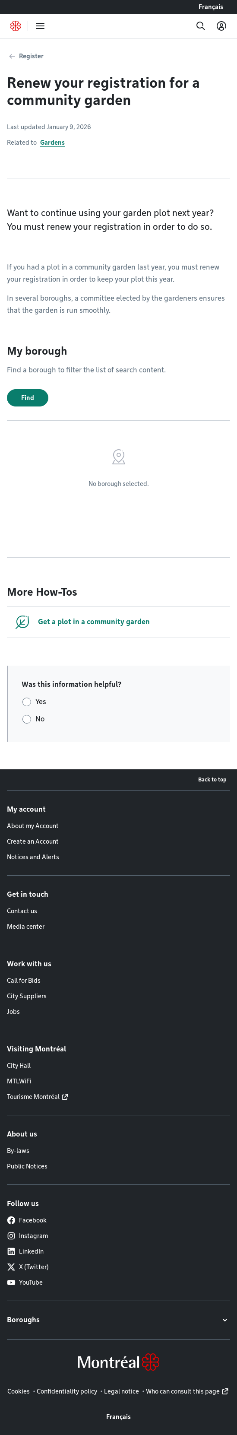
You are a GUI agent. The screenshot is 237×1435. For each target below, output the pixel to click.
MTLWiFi (19, 1081)
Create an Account (33, 841)
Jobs (13, 1011)
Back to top (212, 779)
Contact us (22, 911)
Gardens (52, 142)
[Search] (200, 26)
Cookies (18, 1391)
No (39, 719)
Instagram (27, 1236)
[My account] (221, 26)
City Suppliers (27, 996)
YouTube (25, 1282)
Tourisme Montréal (33, 1096)
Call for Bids (24, 980)
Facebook (27, 1220)
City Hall (19, 1065)
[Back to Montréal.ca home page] (15, 26)
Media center (25, 926)
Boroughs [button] (23, 1320)
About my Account (33, 825)
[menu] (40, 26)
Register (31, 56)
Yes (40, 702)
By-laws (18, 1150)
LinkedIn (25, 1251)
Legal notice (121, 1391)
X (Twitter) (28, 1267)
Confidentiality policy (67, 1391)
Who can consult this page (183, 1391)
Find (27, 397)
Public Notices (27, 1166)
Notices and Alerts (33, 857)
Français (211, 6)
